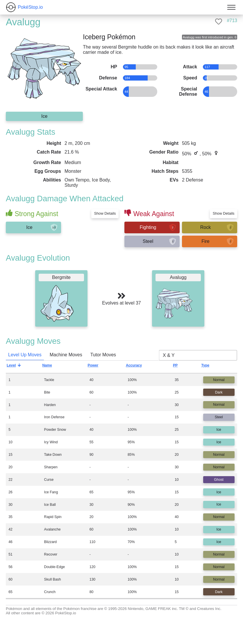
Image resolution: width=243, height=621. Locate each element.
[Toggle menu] (231, 7)
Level (15, 366)
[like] (218, 21)
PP (179, 366)
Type (209, 366)
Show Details (105, 213)
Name (51, 366)
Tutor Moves (103, 354)
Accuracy (138, 366)
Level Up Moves (25, 354)
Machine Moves (66, 354)
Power (97, 366)
